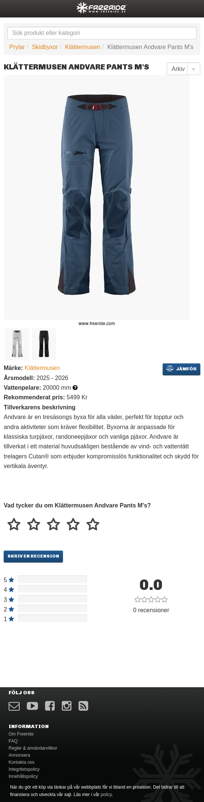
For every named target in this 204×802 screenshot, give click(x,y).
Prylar (17, 47)
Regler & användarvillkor (33, 748)
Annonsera (19, 755)
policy (106, 794)
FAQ (13, 741)
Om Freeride (21, 734)
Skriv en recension (33, 556)
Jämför (181, 368)
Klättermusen (82, 47)
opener (10, 7)
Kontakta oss (21, 762)
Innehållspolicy (23, 776)
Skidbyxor (45, 47)
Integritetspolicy (24, 769)
